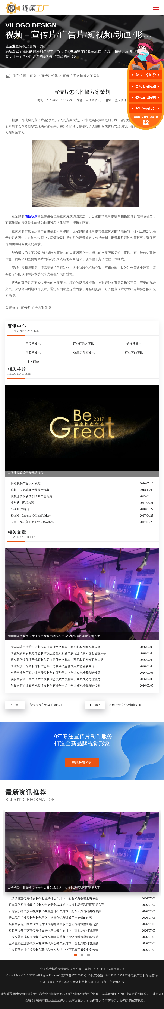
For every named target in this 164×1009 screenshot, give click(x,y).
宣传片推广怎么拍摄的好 (45, 705)
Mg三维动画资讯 (84, 352)
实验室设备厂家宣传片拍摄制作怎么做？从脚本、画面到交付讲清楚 (55, 679)
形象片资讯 (33, 352)
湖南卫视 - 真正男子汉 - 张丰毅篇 (32, 522)
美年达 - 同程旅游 (22, 502)
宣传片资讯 (49, 75)
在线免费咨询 (82, 762)
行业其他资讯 (134, 352)
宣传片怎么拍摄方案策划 (81, 75)
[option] (82, 881)
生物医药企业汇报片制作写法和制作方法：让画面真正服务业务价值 (53, 949)
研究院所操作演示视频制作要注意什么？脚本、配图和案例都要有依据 (57, 659)
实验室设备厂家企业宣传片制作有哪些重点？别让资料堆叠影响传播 (55, 672)
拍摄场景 (31, 216)
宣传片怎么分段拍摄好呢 (125, 705)
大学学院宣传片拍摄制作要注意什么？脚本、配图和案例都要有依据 (55, 647)
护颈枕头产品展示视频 (26, 483)
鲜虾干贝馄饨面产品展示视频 (30, 490)
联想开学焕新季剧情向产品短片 (32, 496)
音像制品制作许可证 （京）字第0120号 (98, 982)
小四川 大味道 (20, 509)
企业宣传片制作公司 (136, 994)
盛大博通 (6, 994)
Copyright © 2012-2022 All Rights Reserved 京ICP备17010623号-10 (48, 975)
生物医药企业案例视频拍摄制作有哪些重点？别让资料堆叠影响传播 (55, 685)
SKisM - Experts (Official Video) (31, 515)
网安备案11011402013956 (107, 975)
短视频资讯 (133, 343)
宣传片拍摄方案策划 (36, 307)
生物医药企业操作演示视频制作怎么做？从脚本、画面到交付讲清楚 (53, 943)
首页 (33, 75)
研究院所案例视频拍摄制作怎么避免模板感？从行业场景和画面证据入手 (58, 653)
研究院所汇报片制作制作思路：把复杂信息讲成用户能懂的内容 (52, 666)
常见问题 (33, 361)
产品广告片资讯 (83, 343)
